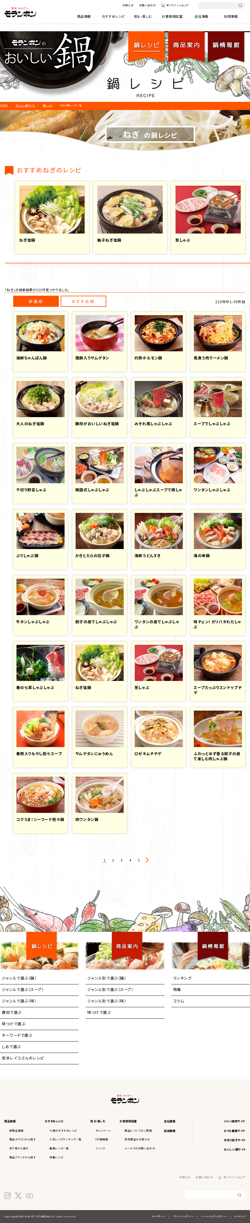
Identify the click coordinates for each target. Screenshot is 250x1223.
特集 (177, 989)
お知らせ (128, 5)
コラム (178, 1001)
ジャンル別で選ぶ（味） (106, 1001)
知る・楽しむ (143, 16)
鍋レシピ (147, 43)
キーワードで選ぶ (17, 1035)
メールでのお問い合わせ (140, 1148)
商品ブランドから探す (22, 1157)
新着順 (36, 301)
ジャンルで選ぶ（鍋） (19, 978)
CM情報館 (101, 1139)
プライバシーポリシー (183, 1216)
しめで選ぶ (11, 1046)
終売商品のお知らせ (137, 1139)
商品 (186, 43)
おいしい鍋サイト (234, 1149)
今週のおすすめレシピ (63, 1131)
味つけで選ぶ (13, 1023)
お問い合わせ (147, 5)
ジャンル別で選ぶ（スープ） (110, 989)
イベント (100, 1148)
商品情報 (84, 16)
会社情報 (201, 16)
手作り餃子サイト (234, 1140)
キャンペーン (103, 1131)
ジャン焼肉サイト (234, 1121)
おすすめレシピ (113, 16)
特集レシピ (56, 1157)
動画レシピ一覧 (59, 1148)
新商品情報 (16, 1131)
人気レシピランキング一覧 (66, 1139)
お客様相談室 (172, 16)
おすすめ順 (83, 301)
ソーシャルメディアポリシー (214, 1216)
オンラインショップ (177, 5)
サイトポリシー (159, 1216)
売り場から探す (19, 1148)
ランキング (182, 978)
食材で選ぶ (12, 1012)
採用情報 (231, 16)
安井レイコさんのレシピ (23, 1058)
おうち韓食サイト (234, 1131)
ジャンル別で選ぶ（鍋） (106, 978)
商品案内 (127, 941)
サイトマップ (239, 1216)
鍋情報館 (226, 43)
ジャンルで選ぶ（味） (19, 1001)
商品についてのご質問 (138, 1131)
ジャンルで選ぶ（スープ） (23, 989)
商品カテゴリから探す (22, 1139)
